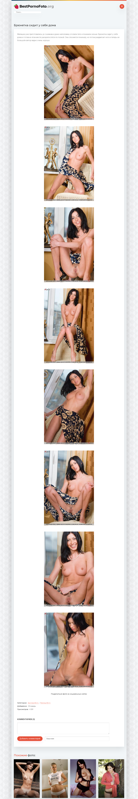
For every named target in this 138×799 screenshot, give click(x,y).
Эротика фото (33, 703)
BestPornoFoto (37, 6)
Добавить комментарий (30, 739)
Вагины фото (45, 703)
